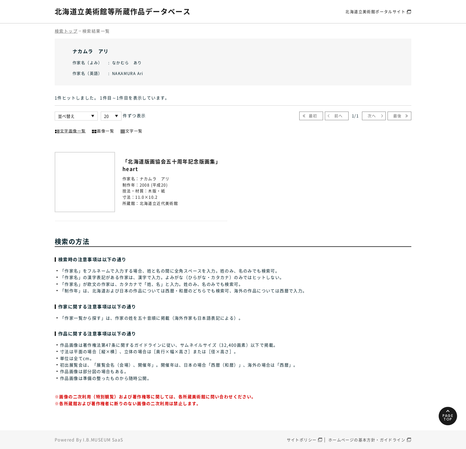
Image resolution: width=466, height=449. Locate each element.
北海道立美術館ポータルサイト (375, 11)
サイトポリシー (302, 439)
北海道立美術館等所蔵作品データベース (123, 11)
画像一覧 (103, 130)
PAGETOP (448, 417)
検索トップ (66, 31)
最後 (397, 115)
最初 (313, 115)
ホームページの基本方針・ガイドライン (366, 439)
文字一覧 (131, 130)
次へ (372, 115)
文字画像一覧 (70, 130)
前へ (338, 115)
